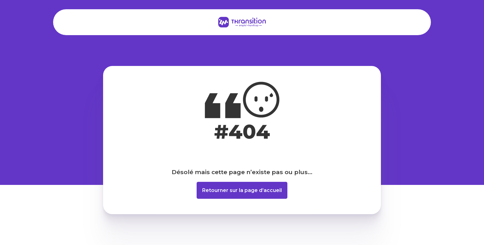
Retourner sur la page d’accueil (242, 190)
